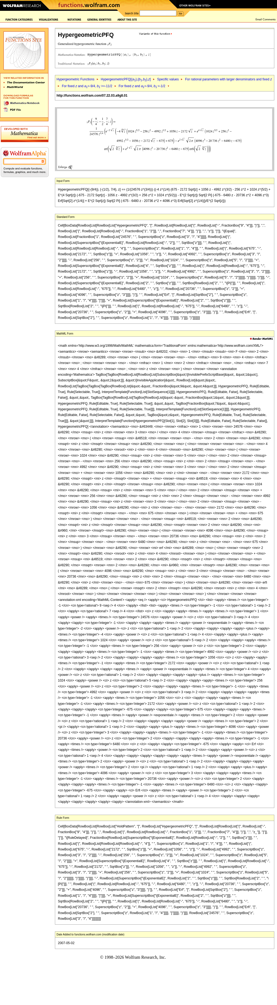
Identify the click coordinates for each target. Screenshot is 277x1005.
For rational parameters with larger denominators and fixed (228, 79)
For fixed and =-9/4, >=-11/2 (87, 86)
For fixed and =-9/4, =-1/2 (141, 86)
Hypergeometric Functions (75, 79)
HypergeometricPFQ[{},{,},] (126, 79)
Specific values (168, 79)
